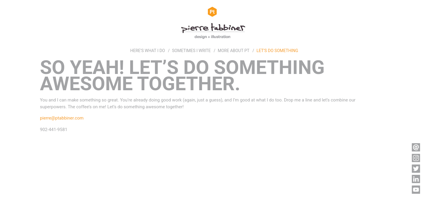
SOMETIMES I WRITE (191, 50)
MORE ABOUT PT (233, 50)
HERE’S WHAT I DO (147, 50)
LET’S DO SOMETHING (277, 50)
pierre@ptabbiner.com (61, 118)
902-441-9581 (53, 129)
